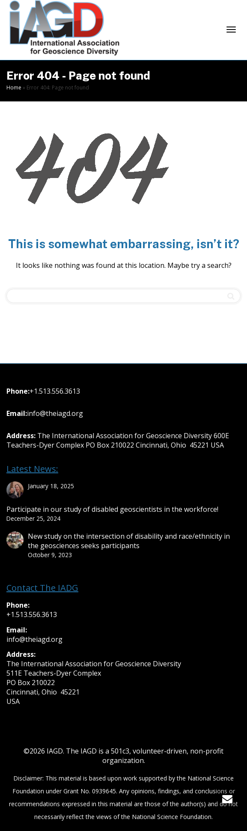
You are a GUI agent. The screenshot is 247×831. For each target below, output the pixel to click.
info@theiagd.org (55, 413)
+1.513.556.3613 (55, 391)
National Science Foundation (171, 817)
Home (13, 87)
